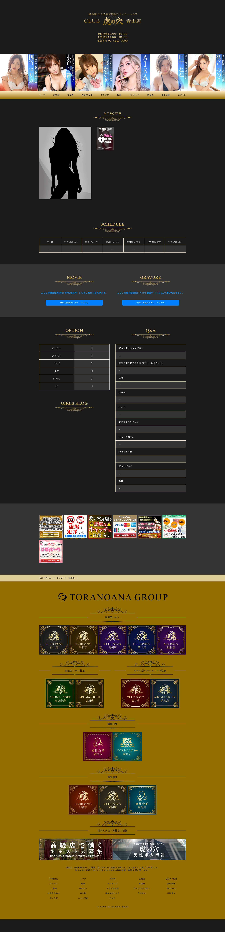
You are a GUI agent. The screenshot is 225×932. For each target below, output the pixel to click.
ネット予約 (83, 898)
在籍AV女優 (171, 878)
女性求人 (141, 893)
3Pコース (171, 888)
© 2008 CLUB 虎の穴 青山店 (112, 906)
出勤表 (112, 878)
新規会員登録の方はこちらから (74, 302)
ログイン (83, 888)
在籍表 (142, 878)
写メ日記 (53, 898)
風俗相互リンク (112, 893)
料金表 (142, 883)
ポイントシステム (142, 888)
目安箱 (83, 893)
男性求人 (171, 893)
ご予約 (53, 888)
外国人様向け (53, 893)
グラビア (53, 883)
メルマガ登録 (112, 888)
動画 (83, 883)
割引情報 (171, 883)
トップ (83, 878)
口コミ (112, 898)
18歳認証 (53, 878)
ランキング (112, 883)
